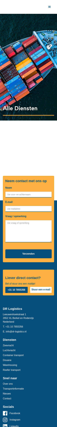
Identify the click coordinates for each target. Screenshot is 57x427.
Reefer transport (12, 370)
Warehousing (10, 365)
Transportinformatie (13, 388)
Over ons (8, 383)
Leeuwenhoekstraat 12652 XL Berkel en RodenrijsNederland (18, 318)
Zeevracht (8, 345)
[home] (3, 7)
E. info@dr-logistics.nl (14, 331)
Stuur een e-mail (40, 289)
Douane (7, 360)
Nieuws (7, 393)
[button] (49, 7)
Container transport (13, 355)
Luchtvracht (9, 350)
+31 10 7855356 (16, 290)
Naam (8, 187)
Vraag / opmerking (15, 216)
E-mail (9, 202)
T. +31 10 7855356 (13, 326)
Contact (7, 398)
